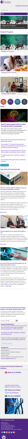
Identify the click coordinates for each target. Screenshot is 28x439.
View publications (7, 343)
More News (4, 165)
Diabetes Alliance (4, 422)
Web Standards (7, 429)
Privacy (2, 429)
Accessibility (19, 429)
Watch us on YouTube (14, 372)
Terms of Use (13, 429)
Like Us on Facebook (13, 396)
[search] (7, 321)
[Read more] (3, 212)
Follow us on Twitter (14, 390)
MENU (2, 13)
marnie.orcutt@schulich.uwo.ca (8, 358)
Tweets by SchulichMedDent (11, 392)
